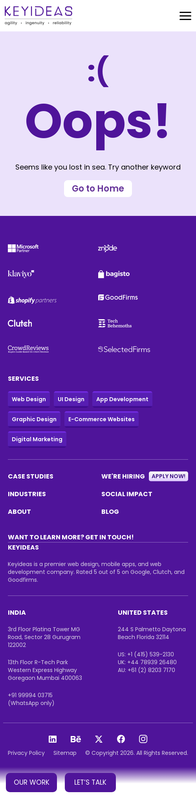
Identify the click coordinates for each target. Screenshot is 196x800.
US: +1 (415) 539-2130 (146, 654)
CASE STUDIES (30, 476)
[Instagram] (143, 739)
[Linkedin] (53, 739)
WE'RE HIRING (144, 476)
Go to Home (98, 189)
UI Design (71, 399)
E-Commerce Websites (101, 419)
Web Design (29, 399)
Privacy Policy (26, 753)
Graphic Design (34, 419)
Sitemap (65, 753)
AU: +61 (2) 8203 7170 (146, 670)
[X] (99, 739)
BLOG (110, 511)
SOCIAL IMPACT (126, 494)
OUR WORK (31, 782)
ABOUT (19, 511)
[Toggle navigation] (185, 15)
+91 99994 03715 (30, 695)
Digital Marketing (37, 439)
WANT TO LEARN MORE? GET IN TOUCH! (71, 537)
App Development (122, 399)
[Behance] (76, 739)
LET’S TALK (90, 782)
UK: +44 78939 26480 (147, 662)
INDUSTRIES (27, 494)
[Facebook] (121, 739)
